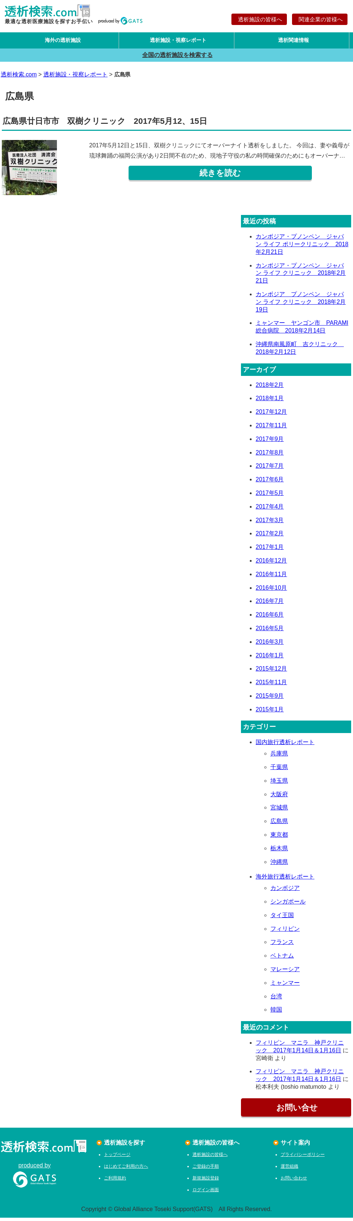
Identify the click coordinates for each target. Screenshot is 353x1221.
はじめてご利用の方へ (126, 1169)
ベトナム (282, 959)
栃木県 (279, 851)
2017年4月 (270, 509)
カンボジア (285, 891)
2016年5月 (270, 631)
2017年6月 (270, 483)
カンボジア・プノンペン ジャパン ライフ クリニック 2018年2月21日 (301, 276)
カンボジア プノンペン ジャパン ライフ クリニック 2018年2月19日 (301, 305)
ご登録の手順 (205, 1169)
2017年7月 (270, 469)
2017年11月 (271, 428)
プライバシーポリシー (303, 1157)
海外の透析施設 (61, 42)
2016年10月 (271, 591)
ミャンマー (285, 986)
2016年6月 (270, 618)
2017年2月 (270, 537)
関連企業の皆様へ (320, 19)
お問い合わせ (294, 1181)
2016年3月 (270, 645)
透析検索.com (19, 77)
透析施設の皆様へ (259, 19)
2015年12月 (271, 672)
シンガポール (288, 905)
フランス (282, 945)
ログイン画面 (205, 1193)
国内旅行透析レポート (285, 745)
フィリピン (285, 932)
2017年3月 (270, 523)
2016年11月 (271, 577)
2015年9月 (270, 699)
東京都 (279, 838)
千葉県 (279, 770)
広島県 (279, 824)
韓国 (276, 1013)
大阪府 (279, 797)
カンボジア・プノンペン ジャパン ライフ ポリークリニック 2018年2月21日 (302, 247)
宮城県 (279, 811)
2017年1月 (270, 550)
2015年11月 (271, 685)
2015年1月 (270, 712)
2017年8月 (270, 455)
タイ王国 (282, 918)
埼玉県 (279, 784)
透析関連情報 (292, 42)
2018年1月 (270, 401)
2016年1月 (270, 658)
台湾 (276, 999)
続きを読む (220, 176)
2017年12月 (271, 415)
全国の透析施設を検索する (176, 58)
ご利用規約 (115, 1181)
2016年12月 (271, 564)
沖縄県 (279, 865)
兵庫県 (279, 757)
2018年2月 (270, 388)
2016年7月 (270, 604)
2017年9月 (270, 442)
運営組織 (289, 1169)
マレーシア (285, 972)
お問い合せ (296, 1111)
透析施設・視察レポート (176, 42)
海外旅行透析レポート (285, 880)
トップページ (117, 1157)
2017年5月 (270, 496)
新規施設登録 (205, 1181)
